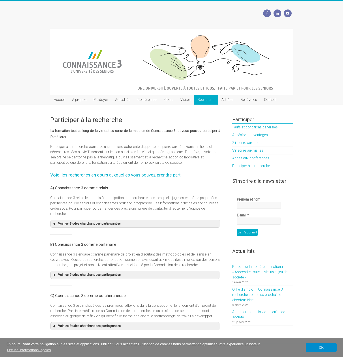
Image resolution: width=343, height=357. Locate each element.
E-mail (243, 215)
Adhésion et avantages (250, 135)
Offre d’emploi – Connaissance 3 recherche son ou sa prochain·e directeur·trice (257, 294)
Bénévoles (249, 100)
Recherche (206, 100)
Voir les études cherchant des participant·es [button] (86, 224)
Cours (168, 100)
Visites (185, 100)
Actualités (122, 100)
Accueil (59, 100)
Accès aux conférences (250, 158)
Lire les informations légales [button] (29, 350)
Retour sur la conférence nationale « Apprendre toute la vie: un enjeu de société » (260, 272)
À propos (79, 100)
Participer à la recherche (251, 166)
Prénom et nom (248, 199)
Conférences (147, 100)
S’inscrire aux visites (247, 150)
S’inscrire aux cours (247, 143)
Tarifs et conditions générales (255, 127)
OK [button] (321, 347)
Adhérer (227, 100)
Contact (270, 100)
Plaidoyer (101, 100)
